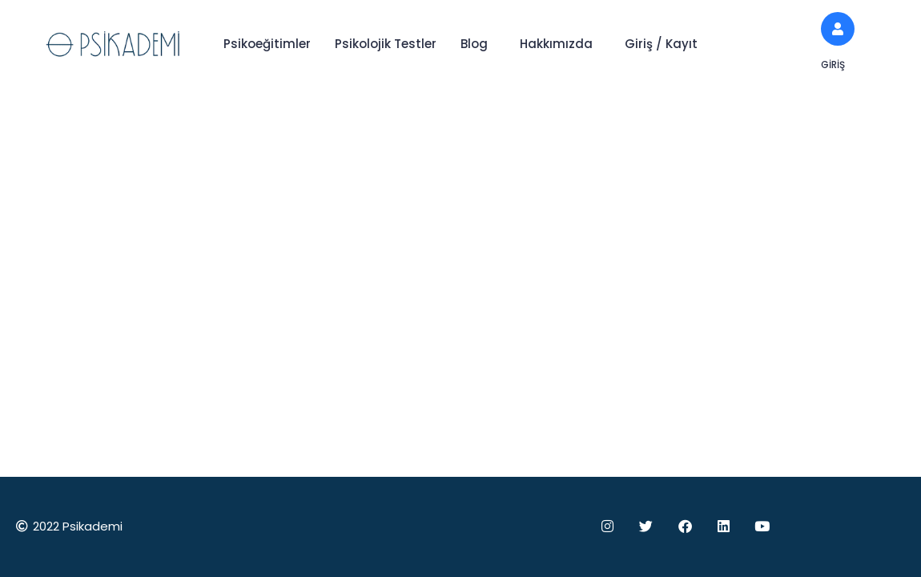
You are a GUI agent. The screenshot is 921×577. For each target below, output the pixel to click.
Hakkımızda (556, 43)
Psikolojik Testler (385, 43)
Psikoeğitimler (267, 43)
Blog (474, 43)
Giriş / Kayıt (661, 43)
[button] (478, 44)
